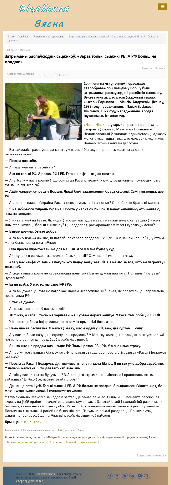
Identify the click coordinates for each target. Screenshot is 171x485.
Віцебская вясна (44, 474)
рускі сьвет (70, 430)
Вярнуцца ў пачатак (151, 455)
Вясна (49, 23)
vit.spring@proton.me (29, 481)
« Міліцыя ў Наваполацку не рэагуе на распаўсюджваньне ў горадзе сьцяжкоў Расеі (100, 437)
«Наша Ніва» (94, 125)
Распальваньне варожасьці (38, 430)
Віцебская (43, 8)
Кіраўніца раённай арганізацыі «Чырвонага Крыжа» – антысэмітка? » (53, 442)
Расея (81, 430)
